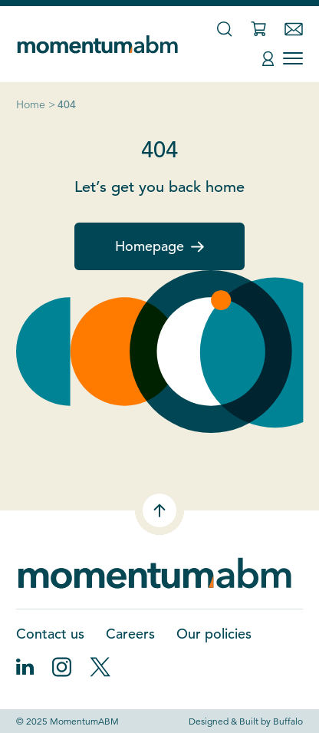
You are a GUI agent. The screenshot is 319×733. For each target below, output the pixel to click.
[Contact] (293, 29)
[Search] (224, 29)
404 (67, 104)
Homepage (159, 246)
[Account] (268, 58)
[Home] (100, 44)
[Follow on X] (100, 667)
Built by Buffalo (271, 721)
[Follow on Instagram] (61, 667)
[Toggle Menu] (293, 58)
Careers (130, 633)
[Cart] (258, 29)
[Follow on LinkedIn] (25, 667)
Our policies (214, 633)
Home (30, 104)
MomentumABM (84, 721)
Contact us (50, 633)
